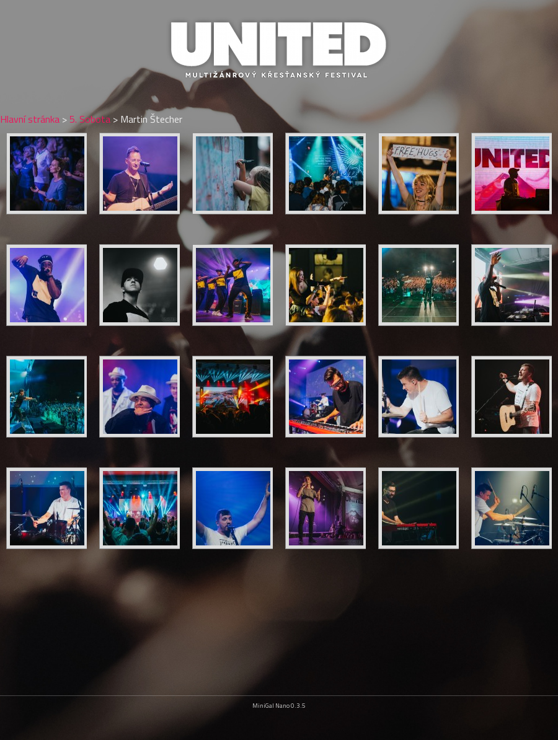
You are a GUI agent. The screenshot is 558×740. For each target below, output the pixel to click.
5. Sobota (89, 119)
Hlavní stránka (30, 119)
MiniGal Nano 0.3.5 (279, 705)
